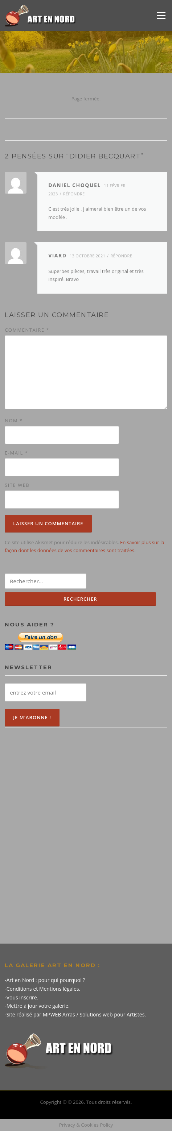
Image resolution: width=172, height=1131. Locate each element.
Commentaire (27, 330)
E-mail (16, 453)
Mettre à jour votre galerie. (38, 1005)
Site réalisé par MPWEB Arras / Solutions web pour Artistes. (76, 1014)
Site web (17, 485)
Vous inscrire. (22, 997)
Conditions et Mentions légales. (44, 988)
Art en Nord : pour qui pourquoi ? (46, 980)
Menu (161, 15)
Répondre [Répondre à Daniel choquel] (74, 193)
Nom (14, 420)
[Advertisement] (86, 829)
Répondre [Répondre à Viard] (121, 255)
